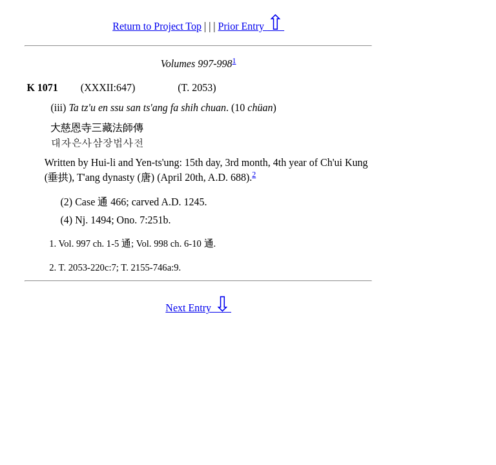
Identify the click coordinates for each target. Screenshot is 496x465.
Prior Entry (251, 26)
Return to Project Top (157, 26)
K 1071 (41, 87)
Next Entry (198, 307)
